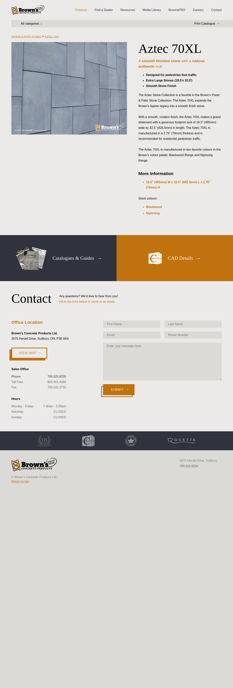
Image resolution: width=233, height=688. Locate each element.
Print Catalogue (204, 23)
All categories (30, 23)
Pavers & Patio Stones (26, 36)
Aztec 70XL (52, 36)
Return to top (20, 481)
